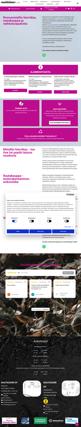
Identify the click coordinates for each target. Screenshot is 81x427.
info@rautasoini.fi (15, 8)
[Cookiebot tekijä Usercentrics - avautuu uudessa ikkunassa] (67, 195)
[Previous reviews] (3, 290)
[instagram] (71, 8)
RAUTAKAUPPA (59, 109)
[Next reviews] (77, 290)
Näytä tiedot (67, 226)
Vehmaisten (50, 25)
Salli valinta (40, 231)
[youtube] (69, 8)
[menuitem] (25, 2)
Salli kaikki (63, 231)
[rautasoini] (9, 420)
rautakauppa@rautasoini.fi (10, 402)
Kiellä (17, 231)
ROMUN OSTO (21, 108)
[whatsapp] (74, 8)
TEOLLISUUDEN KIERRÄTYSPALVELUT (40, 136)
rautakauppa (59, 19)
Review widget (36, 309)
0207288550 (31, 8)
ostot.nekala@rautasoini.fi (8, 404)
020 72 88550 (6, 398)
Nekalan (57, 25)
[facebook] (66, 8)
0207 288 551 (49, 409)
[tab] (31, 302)
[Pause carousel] (40, 304)
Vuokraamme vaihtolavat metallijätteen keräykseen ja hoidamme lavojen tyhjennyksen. (40, 138)
